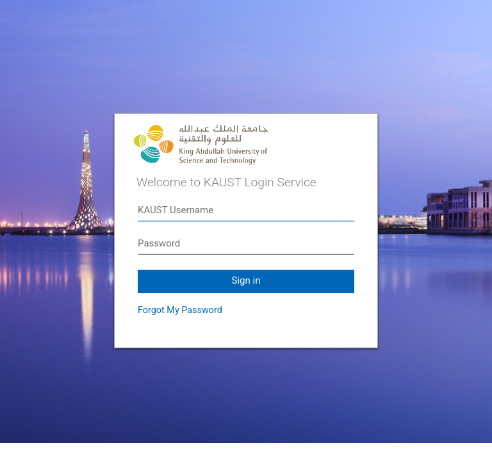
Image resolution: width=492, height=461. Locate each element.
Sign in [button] (246, 280)
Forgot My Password (180, 310)
